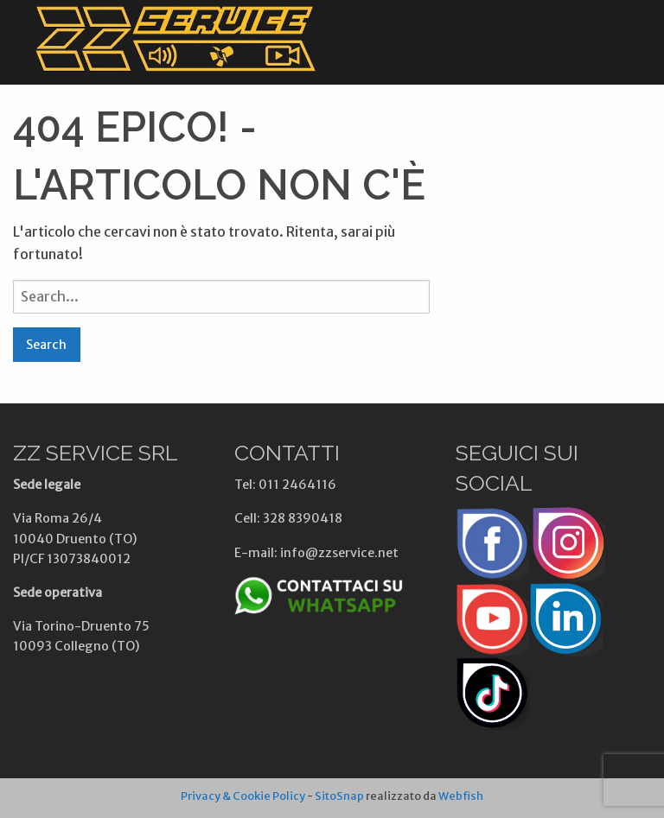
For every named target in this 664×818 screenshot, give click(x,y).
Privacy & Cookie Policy (243, 795)
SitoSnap (339, 795)
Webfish (460, 795)
